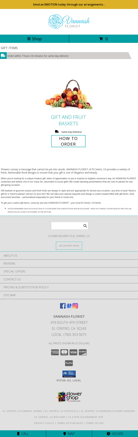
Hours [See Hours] (115, 433)
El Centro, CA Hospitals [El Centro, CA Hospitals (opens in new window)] (61, 411)
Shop (34, 38)
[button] (69, 374)
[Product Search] (69, 226)
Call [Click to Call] (23, 433)
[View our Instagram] (75, 307)
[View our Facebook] (63, 307)
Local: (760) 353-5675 (69, 334)
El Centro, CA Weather (50, 417)
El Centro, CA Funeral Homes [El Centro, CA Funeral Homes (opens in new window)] (22, 411)
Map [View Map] (69, 433)
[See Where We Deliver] (69, 245)
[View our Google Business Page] (69, 307)
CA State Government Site (85, 417)
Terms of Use (95, 423)
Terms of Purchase (70, 423)
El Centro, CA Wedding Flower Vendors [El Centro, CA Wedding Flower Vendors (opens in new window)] (108, 411)
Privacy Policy (44, 423)
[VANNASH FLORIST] (69, 29)
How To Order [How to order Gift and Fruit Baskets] (68, 141)
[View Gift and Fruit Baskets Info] (69, 90)
